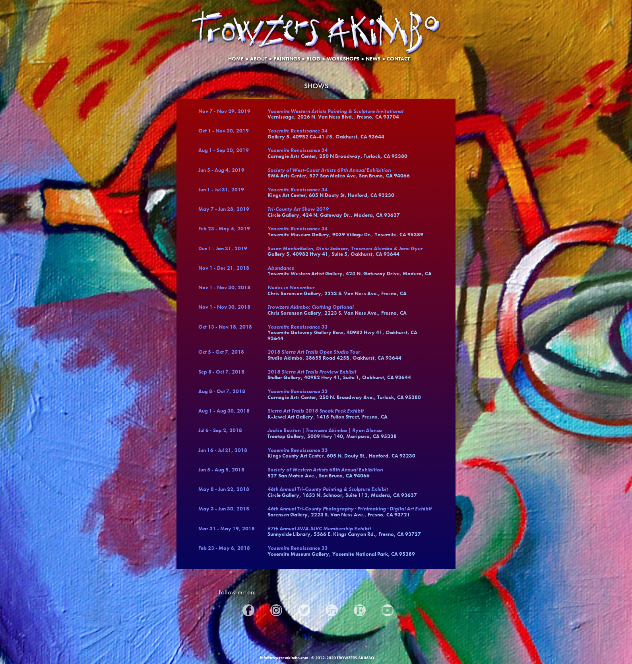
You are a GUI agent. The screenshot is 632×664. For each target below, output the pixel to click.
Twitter (307, 608)
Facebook (255, 608)
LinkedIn (337, 608)
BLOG (313, 57)
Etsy (360, 608)
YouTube (390, 608)
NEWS (373, 57)
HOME (236, 57)
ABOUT (258, 57)
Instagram (286, 608)
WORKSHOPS (343, 57)
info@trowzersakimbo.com (284, 658)
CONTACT (398, 57)
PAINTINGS (286, 57)
